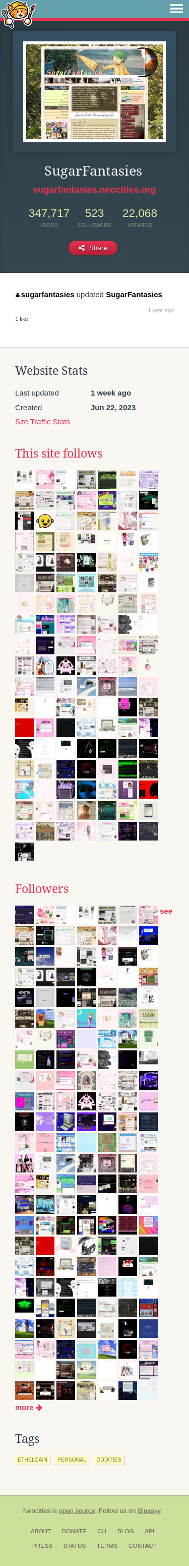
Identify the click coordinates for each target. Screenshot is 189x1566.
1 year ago (161, 310)
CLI (101, 1531)
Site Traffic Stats (42, 421)
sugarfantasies (45, 294)
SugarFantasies (134, 294)
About (41, 1531)
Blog (125, 1531)
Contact (143, 1545)
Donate (74, 1531)
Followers (42, 889)
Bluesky (149, 1511)
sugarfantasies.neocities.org (94, 190)
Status (75, 1545)
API (149, 1531)
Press (42, 1545)
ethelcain (32, 1460)
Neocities (36, 1511)
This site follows (58, 453)
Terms (107, 1545)
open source (77, 1511)
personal (71, 1460)
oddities (108, 1460)
